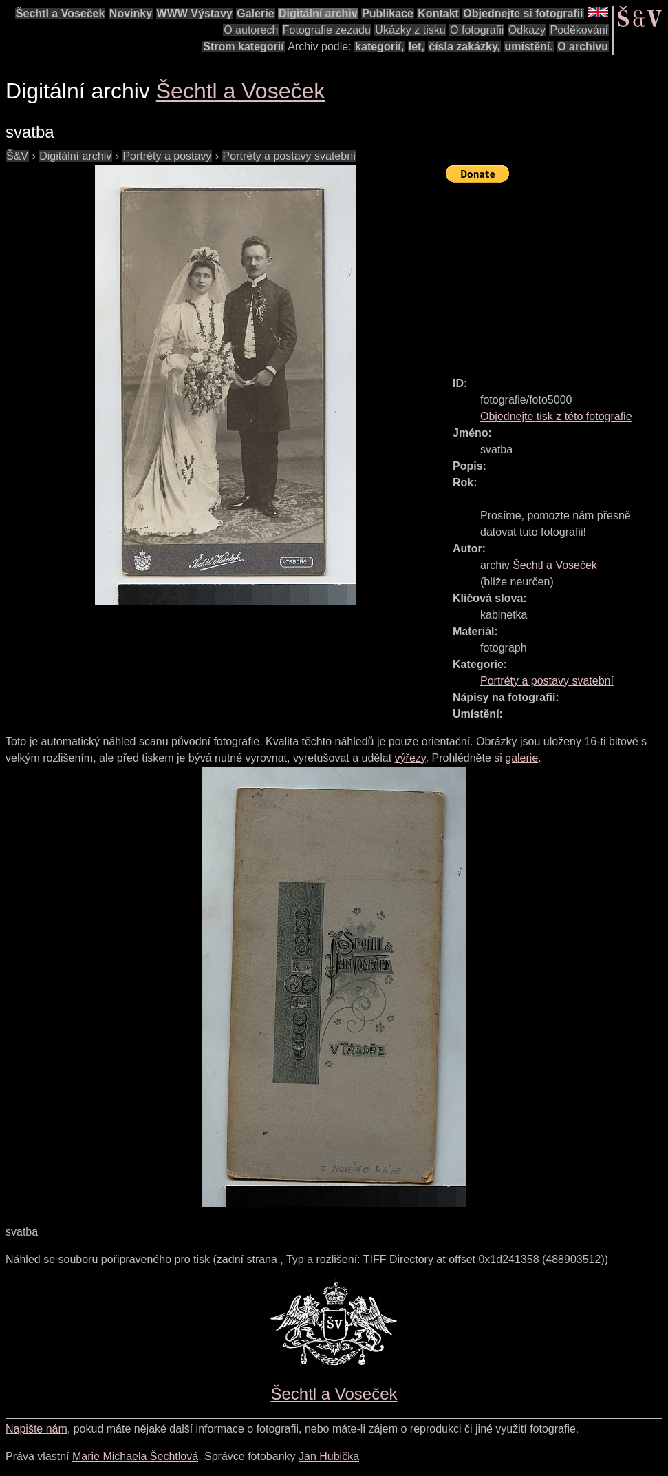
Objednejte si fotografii (523, 13)
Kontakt (438, 13)
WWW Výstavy (195, 13)
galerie (521, 758)
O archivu (582, 46)
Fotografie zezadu (327, 30)
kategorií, (379, 46)
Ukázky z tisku (410, 30)
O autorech (251, 30)
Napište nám (36, 1429)
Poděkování (579, 30)
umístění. (529, 46)
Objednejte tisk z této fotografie (556, 416)
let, (416, 46)
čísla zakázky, (464, 46)
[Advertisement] (557, 273)
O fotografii (477, 30)
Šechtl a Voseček (60, 13)
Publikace (387, 13)
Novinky (130, 13)
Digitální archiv (318, 13)
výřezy (410, 758)
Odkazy (527, 30)
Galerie (255, 13)
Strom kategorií (243, 46)
